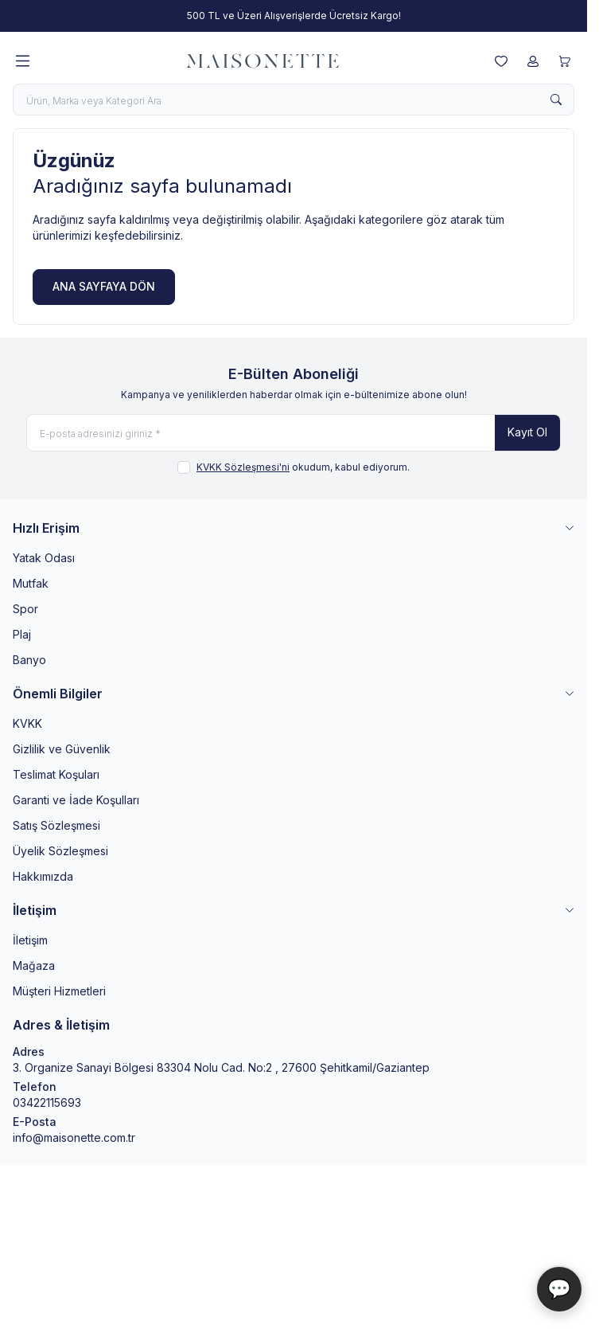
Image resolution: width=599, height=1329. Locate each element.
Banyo (29, 659)
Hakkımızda (43, 876)
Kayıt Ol (527, 432)
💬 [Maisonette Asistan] (559, 1289)
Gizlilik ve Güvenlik (62, 749)
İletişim (30, 940)
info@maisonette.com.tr (74, 1137)
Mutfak (31, 583)
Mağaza (34, 965)
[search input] (293, 99)
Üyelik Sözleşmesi (60, 851)
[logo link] (262, 61)
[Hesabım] (533, 61)
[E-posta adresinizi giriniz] (293, 433)
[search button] (556, 99)
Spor (25, 609)
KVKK (27, 723)
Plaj (22, 634)
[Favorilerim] (501, 61)
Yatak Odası (44, 558)
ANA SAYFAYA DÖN (104, 286)
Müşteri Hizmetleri (59, 991)
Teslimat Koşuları (56, 774)
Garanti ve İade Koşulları (76, 800)
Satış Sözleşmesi (56, 825)
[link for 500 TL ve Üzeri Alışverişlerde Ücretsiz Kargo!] (293, 16)
